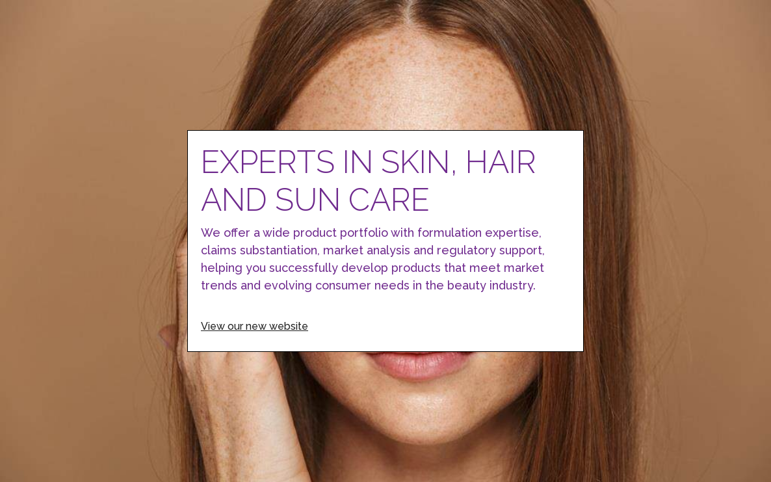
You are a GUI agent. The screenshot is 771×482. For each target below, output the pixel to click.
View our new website (254, 326)
